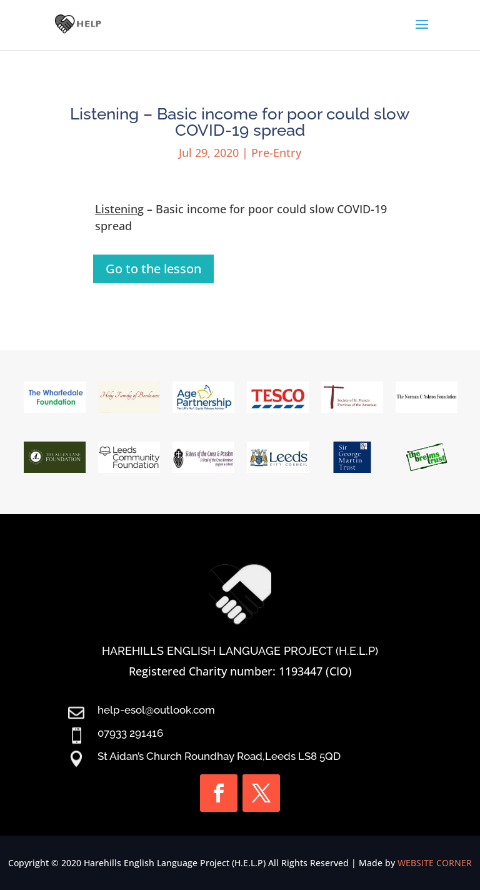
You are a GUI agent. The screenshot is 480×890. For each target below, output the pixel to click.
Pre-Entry (276, 152)
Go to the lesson (153, 268)
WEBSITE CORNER (435, 863)
